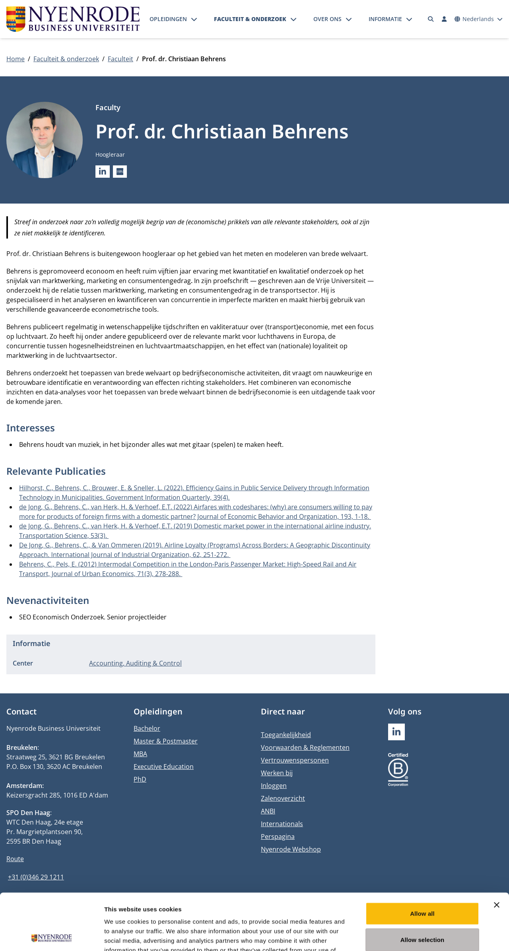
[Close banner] (496, 848)
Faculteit (120, 58)
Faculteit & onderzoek (250, 19)
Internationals (282, 823)
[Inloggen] (444, 19)
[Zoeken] (431, 19)
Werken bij (277, 773)
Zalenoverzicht (283, 798)
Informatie (385, 19)
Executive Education (164, 766)
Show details (417, 935)
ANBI (268, 811)
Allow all (422, 857)
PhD (140, 779)
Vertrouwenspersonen (295, 760)
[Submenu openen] (194, 19)
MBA (140, 753)
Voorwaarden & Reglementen (305, 747)
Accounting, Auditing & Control (135, 663)
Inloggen (274, 785)
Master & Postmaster (166, 741)
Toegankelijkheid (286, 734)
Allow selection (422, 883)
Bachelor (147, 728)
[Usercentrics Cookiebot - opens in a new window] (51, 935)
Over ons (327, 19)
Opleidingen (168, 19)
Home (15, 58)
